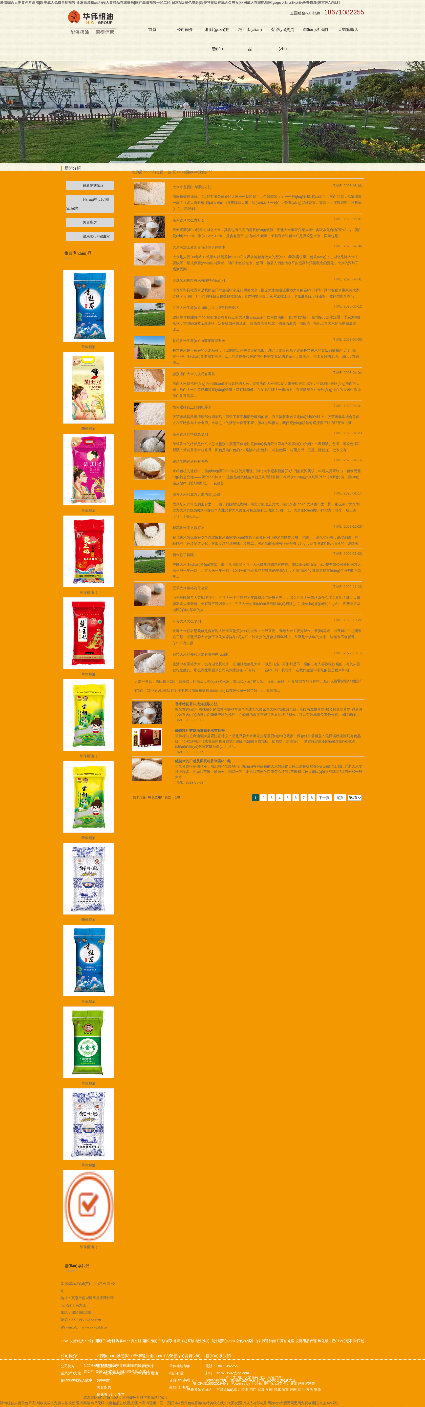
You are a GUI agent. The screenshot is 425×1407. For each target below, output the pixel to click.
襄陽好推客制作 (302, 1383)
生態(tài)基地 (179, 1387)
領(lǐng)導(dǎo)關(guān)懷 (110, 1376)
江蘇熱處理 (285, 1341)
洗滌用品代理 (306, 1341)
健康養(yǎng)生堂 (111, 1394)
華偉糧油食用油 (145, 1373)
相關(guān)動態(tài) (217, 39)
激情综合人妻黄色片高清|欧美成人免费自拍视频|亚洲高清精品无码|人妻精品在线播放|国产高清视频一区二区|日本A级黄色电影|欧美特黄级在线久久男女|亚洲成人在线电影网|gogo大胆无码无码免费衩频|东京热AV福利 (170, 3)
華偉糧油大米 (143, 1366)
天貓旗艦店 (348, 29)
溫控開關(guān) (222, 1341)
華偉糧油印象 (179, 1366)
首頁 (152, 29)
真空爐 (136, 1341)
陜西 (309, 1389)
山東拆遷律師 (265, 1341)
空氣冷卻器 (244, 1341)
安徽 (317, 1389)
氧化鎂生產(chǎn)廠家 (335, 1341)
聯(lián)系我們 (315, 29)
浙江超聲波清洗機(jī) (193, 1341)
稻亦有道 (176, 1373)
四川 (301, 1389)
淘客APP (123, 1341)
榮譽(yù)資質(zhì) (282, 39)
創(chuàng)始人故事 (76, 1380)
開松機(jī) (149, 1341)
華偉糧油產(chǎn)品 (151, 1356)
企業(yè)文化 (71, 1373)
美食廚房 (104, 1387)
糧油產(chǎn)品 (250, 39)
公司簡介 (185, 29)
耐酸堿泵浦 (167, 1341)
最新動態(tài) (107, 1366)
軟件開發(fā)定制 (101, 1341)
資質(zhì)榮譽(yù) (183, 1380)
